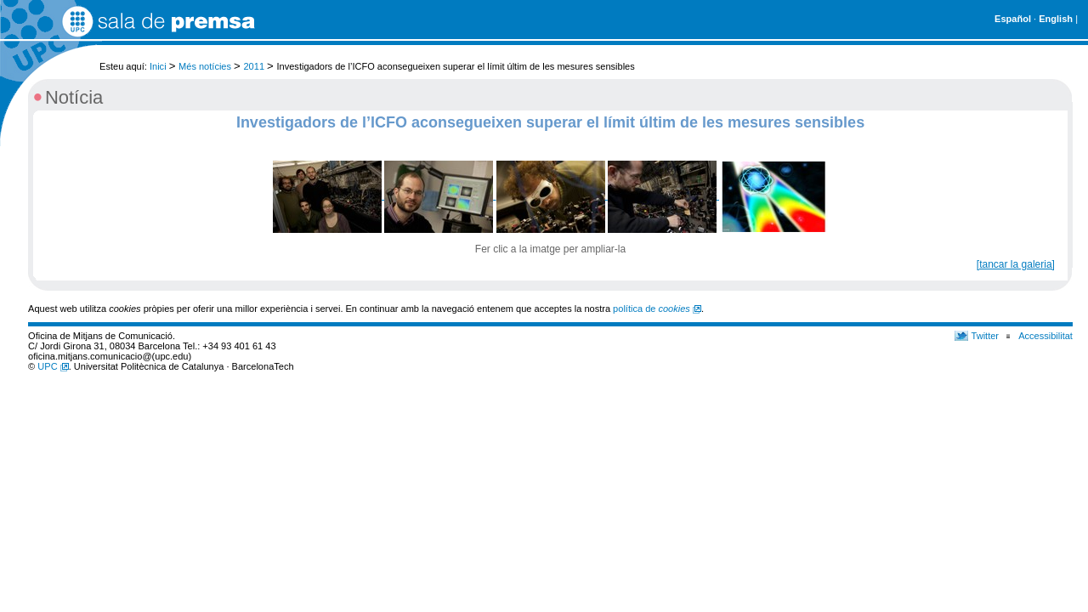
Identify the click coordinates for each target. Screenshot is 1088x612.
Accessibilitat (1045, 336)
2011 (253, 66)
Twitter (986, 336)
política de (657, 308)
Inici (158, 66)
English (1056, 19)
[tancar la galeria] (1016, 264)
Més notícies (204, 66)
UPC (52, 366)
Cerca (1060, 58)
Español (1012, 19)
